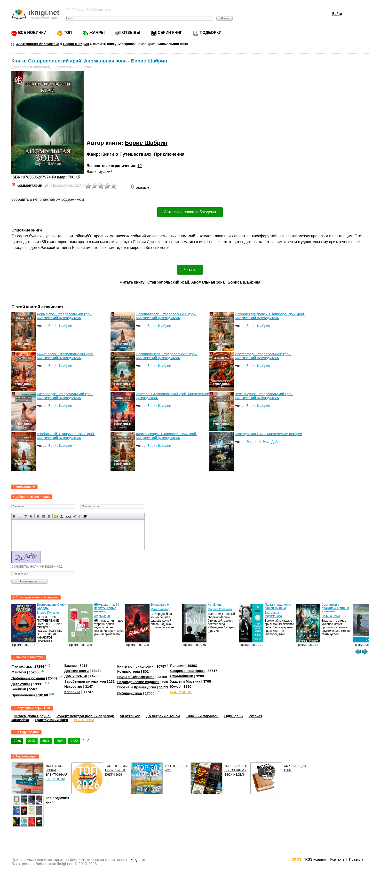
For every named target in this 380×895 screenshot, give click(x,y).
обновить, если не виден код (37, 566)
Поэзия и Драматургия (136, 687)
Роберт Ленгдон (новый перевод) (85, 716)
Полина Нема (331, 616)
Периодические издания (138, 682)
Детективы (20, 684)
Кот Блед (214, 604)
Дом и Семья (75, 676)
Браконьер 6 (160, 604)
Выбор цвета (61, 516)
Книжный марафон (202, 716)
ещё (86, 740)
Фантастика (21, 666)
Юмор (175, 686)
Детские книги (76, 671)
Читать (190, 270)
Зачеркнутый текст (31, 516)
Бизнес (70, 666)
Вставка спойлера (85, 516)
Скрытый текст (68, 516)
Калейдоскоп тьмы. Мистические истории (268, 434)
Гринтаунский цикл (51, 720)
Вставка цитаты (74, 516)
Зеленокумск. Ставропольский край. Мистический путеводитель (264, 396)
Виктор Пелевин (48, 612)
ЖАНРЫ (97, 33)
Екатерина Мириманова (273, 614)
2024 (45, 741)
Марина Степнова (220, 609)
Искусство (73, 686)
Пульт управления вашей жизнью (278, 606)
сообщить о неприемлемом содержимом (47, 199)
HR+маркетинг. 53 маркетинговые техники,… (106, 608)
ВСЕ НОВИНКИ (32, 33)
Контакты (337, 859)
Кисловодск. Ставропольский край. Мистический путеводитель (65, 396)
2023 (59, 741)
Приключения (169, 154)
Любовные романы (28, 678)
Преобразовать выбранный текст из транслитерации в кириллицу (79, 516)
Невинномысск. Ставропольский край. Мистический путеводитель (167, 356)
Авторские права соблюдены (190, 212)
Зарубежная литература (85, 681)
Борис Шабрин (146, 142)
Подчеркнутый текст (25, 516)
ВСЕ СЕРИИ (84, 720)
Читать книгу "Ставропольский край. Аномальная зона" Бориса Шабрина (190, 282)
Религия (177, 666)
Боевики (18, 689)
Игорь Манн (102, 616)
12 (139, 166)
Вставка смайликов (56, 516)
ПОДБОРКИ (211, 33)
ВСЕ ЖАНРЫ (181, 692)
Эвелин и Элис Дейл (262, 442)
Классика (72, 692)
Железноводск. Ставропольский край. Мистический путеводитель (166, 436)
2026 (17, 741)
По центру (43, 516)
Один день (233, 716)
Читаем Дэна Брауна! (32, 716)
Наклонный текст (20, 516)
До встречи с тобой (163, 716)
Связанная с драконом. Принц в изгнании (335, 608)
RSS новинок (315, 859)
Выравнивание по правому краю (49, 516)
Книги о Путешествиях (126, 154)
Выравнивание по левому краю (38, 516)
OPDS (296, 859)
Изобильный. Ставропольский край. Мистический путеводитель (66, 436)
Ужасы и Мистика (185, 681)
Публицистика (129, 693)
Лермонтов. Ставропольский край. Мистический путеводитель (64, 316)
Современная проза (187, 671)
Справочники (181, 676)
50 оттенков (130, 716)
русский (105, 172)
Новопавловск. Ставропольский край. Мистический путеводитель (166, 316)
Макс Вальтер (160, 609)
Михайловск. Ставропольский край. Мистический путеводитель (65, 356)
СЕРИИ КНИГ (170, 33)
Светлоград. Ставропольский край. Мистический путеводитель (263, 356)
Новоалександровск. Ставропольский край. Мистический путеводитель (270, 316)
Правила (356, 859)
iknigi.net (137, 859)
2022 (74, 741)
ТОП (68, 33)
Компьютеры (128, 671)
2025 (31, 741)
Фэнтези (18, 672)
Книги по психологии (135, 666)
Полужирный (14, 516)
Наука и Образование (135, 677)
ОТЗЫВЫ (131, 33)
